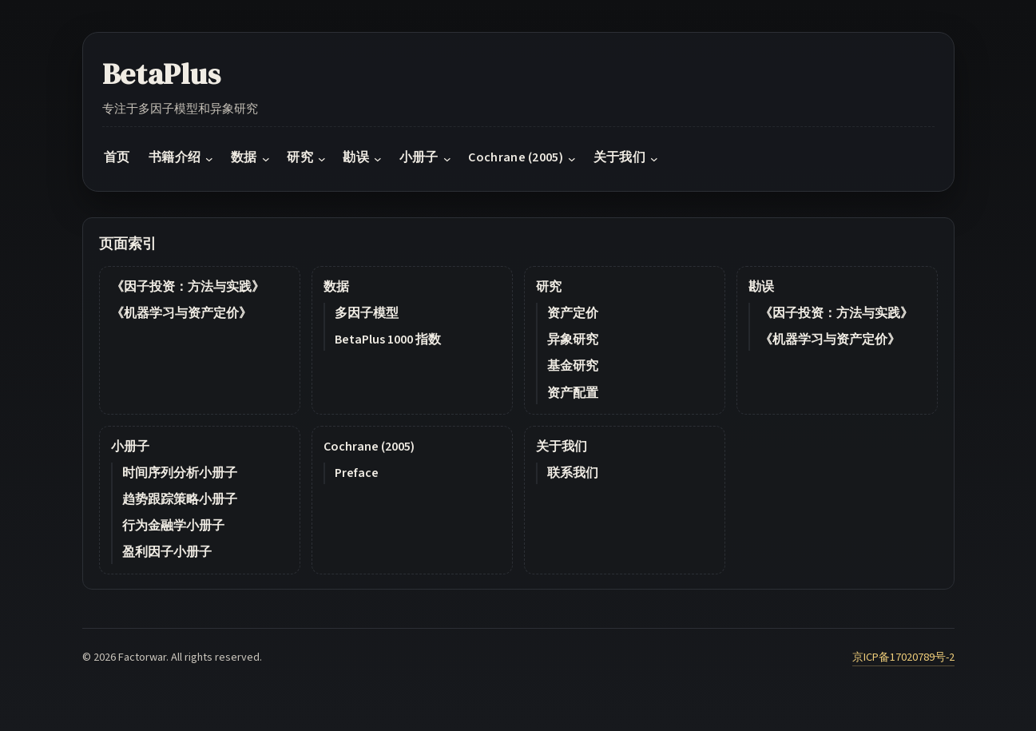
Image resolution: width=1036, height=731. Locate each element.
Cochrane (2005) (369, 446)
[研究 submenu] (322, 158)
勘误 (761, 287)
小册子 (130, 446)
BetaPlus (161, 73)
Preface (357, 473)
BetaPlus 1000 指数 (388, 339)
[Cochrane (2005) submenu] (572, 158)
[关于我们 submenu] (654, 158)
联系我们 (572, 473)
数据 (336, 287)
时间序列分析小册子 (179, 473)
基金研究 (572, 366)
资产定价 (572, 313)
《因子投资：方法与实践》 (187, 287)
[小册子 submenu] (447, 158)
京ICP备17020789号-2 (903, 657)
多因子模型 (367, 313)
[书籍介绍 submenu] (209, 158)
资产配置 (572, 393)
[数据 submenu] (266, 158)
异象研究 (572, 339)
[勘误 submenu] (378, 158)
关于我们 (561, 446)
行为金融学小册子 (173, 525)
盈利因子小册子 (167, 552)
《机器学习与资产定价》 (181, 313)
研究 (549, 287)
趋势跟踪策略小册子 (179, 499)
